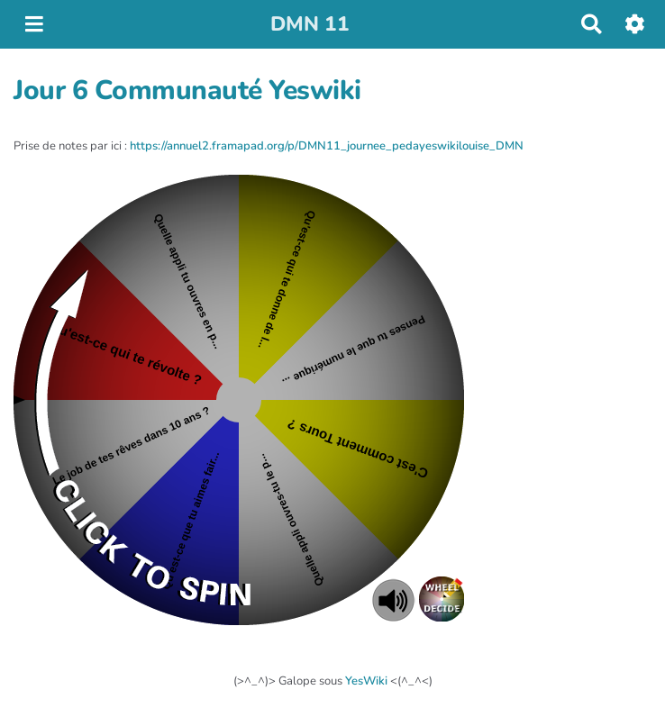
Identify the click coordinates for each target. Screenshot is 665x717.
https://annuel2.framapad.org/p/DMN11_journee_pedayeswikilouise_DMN (327, 146)
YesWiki (366, 681)
